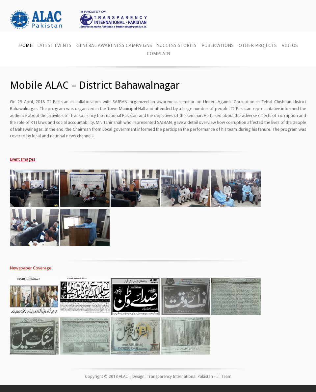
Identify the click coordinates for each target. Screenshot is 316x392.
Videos (290, 45)
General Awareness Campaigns (114, 45)
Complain (158, 53)
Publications (217, 45)
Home (25, 45)
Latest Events (54, 45)
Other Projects (258, 45)
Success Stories (177, 45)
